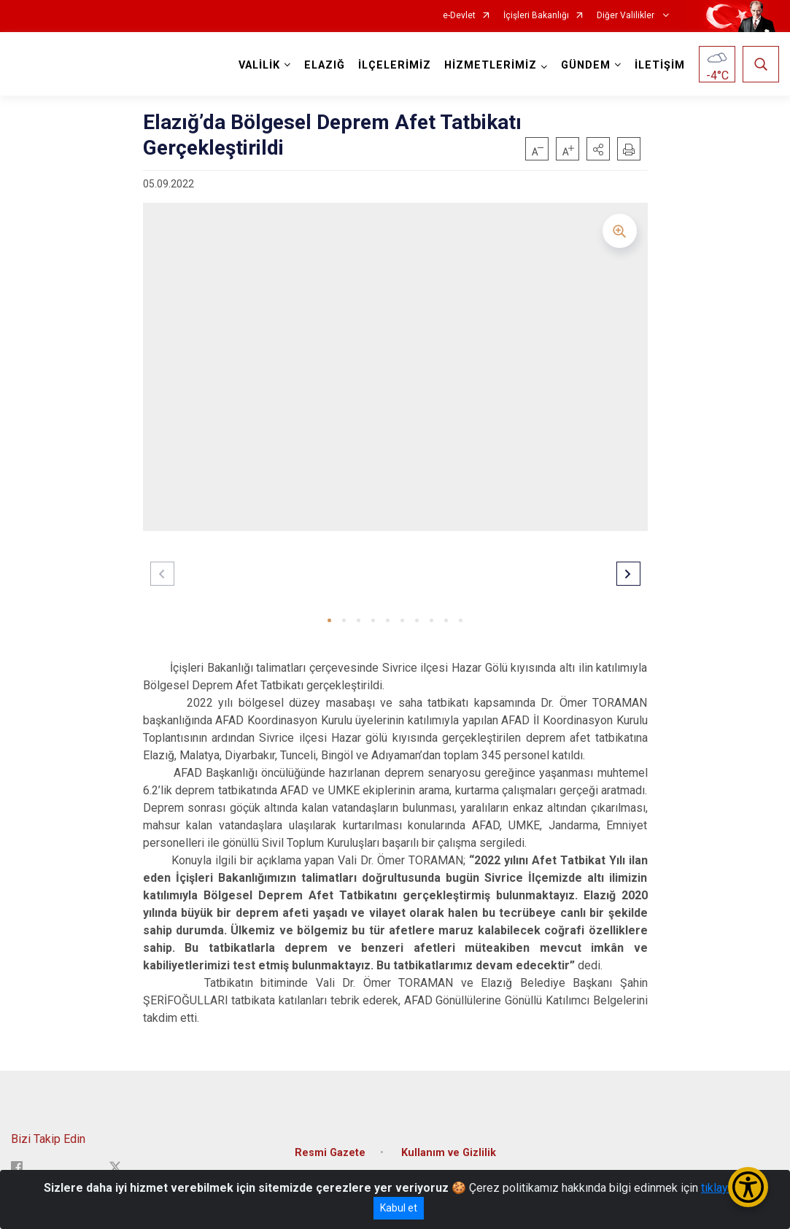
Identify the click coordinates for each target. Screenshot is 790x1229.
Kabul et (398, 1208)
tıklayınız (723, 1188)
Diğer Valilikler (627, 15)
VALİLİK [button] (259, 65)
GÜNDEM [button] (586, 65)
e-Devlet (459, 15)
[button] (598, 148)
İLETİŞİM (660, 65)
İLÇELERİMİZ (394, 65)
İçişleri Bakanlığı (536, 15)
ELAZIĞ (324, 65)
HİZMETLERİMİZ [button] (490, 65)
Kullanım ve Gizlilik (448, 1153)
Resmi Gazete (330, 1153)
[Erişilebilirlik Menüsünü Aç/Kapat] (748, 1187)
